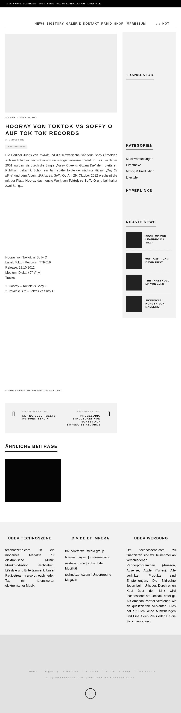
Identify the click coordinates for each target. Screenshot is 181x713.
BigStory (55, 23)
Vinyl (60, 390)
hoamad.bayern (76, 557)
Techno (49, 390)
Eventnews (46, 3)
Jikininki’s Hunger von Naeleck (155, 303)
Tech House (35, 390)
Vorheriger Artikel (35, 411)
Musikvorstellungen (21, 3)
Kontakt (91, 23)
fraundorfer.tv (74, 551)
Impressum (136, 23)
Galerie (73, 23)
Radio (106, 23)
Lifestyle (94, 3)
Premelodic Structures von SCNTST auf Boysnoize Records (83, 420)
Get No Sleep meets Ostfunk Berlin (39, 417)
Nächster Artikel (88, 411)
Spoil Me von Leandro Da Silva (155, 239)
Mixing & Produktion (70, 3)
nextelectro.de (75, 563)
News (40, 23)
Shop (119, 23)
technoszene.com (77, 574)
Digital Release (16, 390)
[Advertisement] (149, 114)
